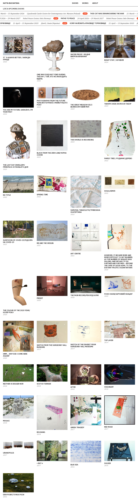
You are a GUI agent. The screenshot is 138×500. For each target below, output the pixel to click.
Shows (75, 3)
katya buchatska (11, 3)
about (95, 3)
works (85, 3)
